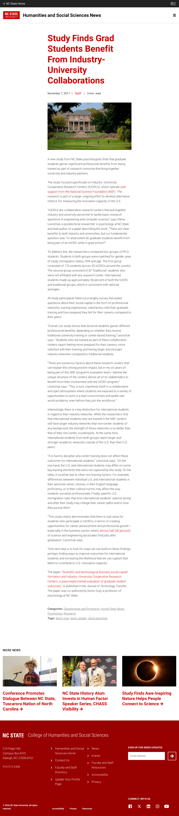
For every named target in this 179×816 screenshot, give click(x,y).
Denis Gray (62, 618)
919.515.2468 (11, 766)
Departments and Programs (82, 609)
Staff (78, 93)
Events (96, 755)
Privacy (96, 782)
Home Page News (112, 609)
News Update (78, 618)
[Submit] (172, 756)
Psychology (55, 613)
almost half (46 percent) (115, 530)
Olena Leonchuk (97, 618)
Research (70, 613)
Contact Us (62, 760)
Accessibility (100, 774)
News (95, 748)
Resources (87, 808)
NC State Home (14, 3)
